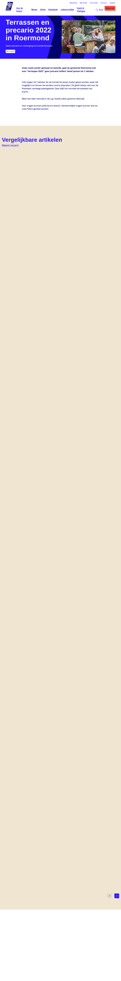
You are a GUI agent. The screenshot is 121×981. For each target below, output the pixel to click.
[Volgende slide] (116, 895)
